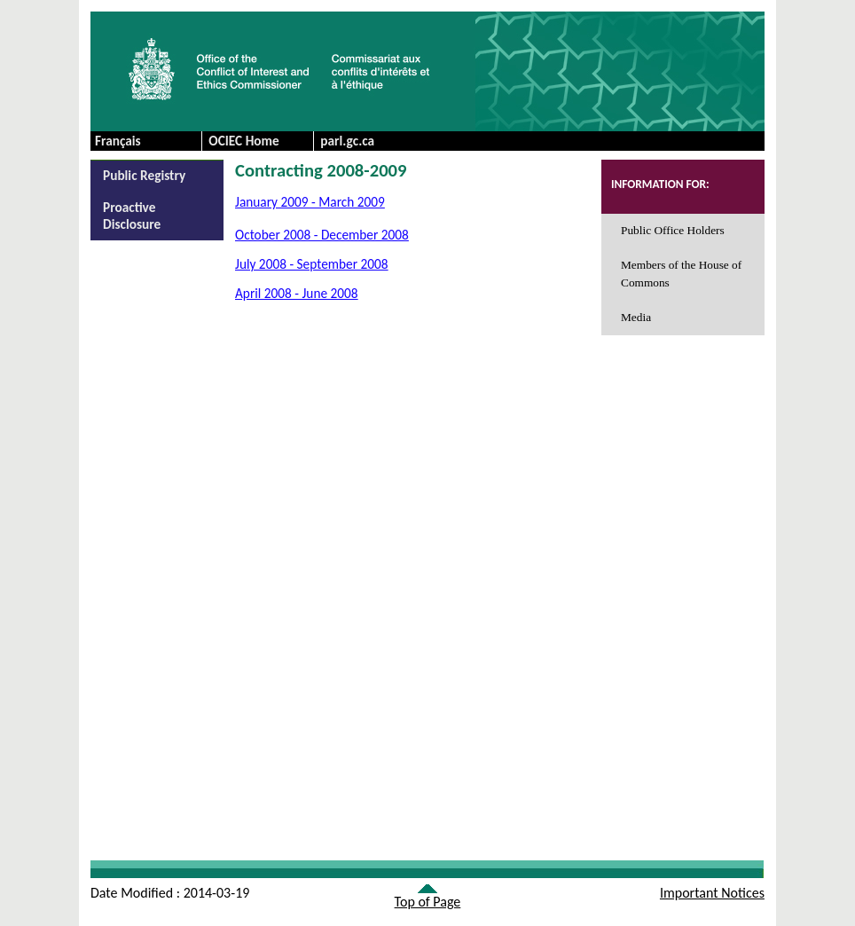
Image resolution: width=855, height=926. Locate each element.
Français (118, 140)
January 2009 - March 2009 (310, 201)
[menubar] (313, 141)
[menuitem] (257, 141)
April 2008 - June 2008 (296, 293)
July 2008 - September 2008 (311, 263)
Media (636, 317)
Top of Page (428, 901)
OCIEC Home (243, 140)
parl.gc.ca (347, 140)
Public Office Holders (673, 230)
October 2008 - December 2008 (322, 234)
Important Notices (712, 892)
